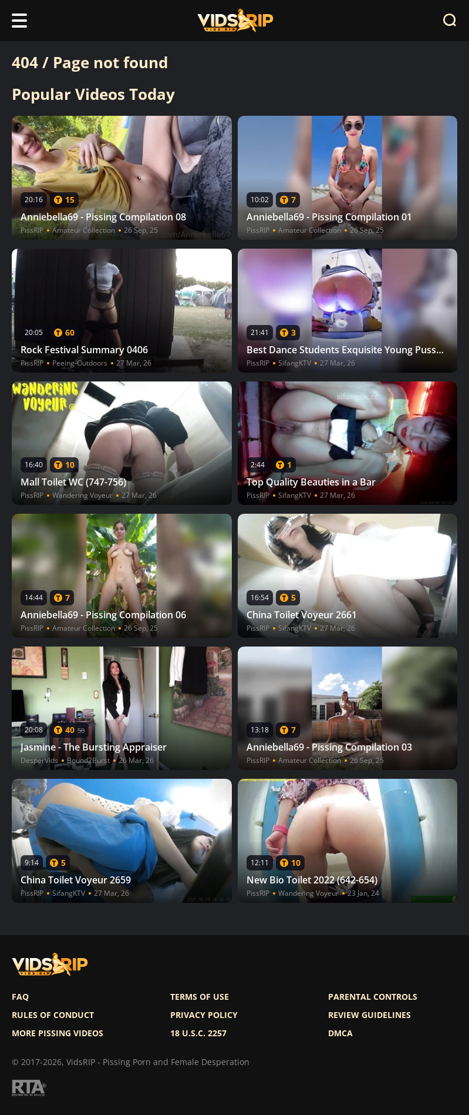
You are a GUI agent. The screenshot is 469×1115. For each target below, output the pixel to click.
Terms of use (199, 997)
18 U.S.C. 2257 (198, 1033)
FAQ (20, 997)
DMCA (340, 1033)
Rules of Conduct (53, 1015)
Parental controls (372, 997)
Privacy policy (204, 1015)
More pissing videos (57, 1033)
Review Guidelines (369, 1015)
